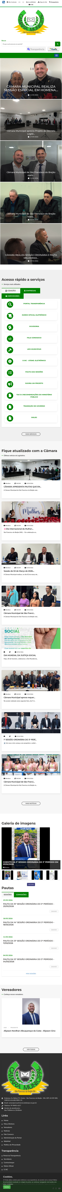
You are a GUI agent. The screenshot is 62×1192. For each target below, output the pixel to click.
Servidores (7, 1159)
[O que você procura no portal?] (57, 44)
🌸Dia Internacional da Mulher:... (18, 529)
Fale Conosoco (34, 338)
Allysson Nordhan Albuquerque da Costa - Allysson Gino (29, 1031)
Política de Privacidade (11, 1145)
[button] (3, 2)
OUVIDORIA (34, 326)
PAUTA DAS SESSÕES (34, 372)
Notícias (6, 1131)
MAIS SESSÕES (31, 973)
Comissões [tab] (21, 895)
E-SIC (5, 1169)
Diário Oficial (7, 1166)
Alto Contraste (11, 2)
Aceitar (7, 1187)
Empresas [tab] (30, 291)
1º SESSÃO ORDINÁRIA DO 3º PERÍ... (20, 740)
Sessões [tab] (8, 895)
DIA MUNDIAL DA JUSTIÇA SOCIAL (20, 655)
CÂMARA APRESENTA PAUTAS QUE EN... (22, 487)
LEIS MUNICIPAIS (34, 349)
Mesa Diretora (8, 1124)
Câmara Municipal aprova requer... (19, 697)
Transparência (36, 49)
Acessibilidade (31, 2)
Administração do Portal (12, 1138)
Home (5, 1120)
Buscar (31, 43)
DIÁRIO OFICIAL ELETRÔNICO (34, 315)
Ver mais (31, 884)
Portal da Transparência (11, 1155)
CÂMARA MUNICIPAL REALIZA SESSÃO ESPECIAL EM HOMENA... (31, 88)
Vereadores (7, 1127)
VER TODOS (31, 1049)
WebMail (6, 1141)
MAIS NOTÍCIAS (31, 803)
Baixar (54, 911)
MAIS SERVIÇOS (31, 434)
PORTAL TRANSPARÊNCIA (34, 304)
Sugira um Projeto (34, 383)
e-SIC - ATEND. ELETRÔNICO (34, 360)
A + (20, 2)
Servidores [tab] (13, 296)
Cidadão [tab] (11, 291)
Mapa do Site (42, 2)
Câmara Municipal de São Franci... (19, 613)
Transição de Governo (34, 406)
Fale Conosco (8, 1134)
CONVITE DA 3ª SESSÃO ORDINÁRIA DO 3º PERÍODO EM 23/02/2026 (30, 863)
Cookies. (8, 1177)
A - (23, 2)
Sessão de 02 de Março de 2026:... (19, 571)
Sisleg (34, 417)
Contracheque (8, 1162)
